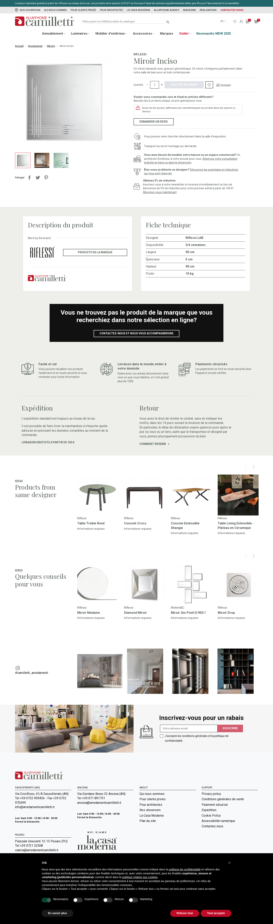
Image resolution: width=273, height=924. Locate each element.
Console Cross (135, 523)
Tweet (37, 177)
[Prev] (246, 467)
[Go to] (97, 495)
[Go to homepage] (44, 21)
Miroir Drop (226, 613)
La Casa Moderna (138, 10)
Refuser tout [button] (185, 913)
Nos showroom (27, 10)
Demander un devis (153, 121)
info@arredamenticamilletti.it (35, 807)
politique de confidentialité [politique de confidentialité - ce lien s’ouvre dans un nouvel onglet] (185, 869)
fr (222, 21)
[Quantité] (154, 85)
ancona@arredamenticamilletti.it (99, 803)
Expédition (209, 810)
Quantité (138, 84)
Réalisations (208, 10)
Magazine (189, 10)
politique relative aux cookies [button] (140, 877)
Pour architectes (111, 10)
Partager (29, 177)
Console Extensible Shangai (185, 525)
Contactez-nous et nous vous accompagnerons (136, 333)
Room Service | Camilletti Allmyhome (165, 846)
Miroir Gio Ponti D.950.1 (188, 613)
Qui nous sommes (55, 10)
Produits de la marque (95, 252)
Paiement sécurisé (215, 805)
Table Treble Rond (90, 523)
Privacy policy (211, 794)
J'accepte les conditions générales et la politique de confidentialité (197, 738)
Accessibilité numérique (218, 821)
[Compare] (223, 85)
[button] (229, 863)
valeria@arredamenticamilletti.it (36, 850)
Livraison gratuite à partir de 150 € (48, 442)
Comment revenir (154, 443)
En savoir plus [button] (57, 913)
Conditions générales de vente (223, 799)
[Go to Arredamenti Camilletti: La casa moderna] (97, 840)
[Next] (253, 467)
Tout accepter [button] (216, 913)
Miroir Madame (88, 613)
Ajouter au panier (184, 84)
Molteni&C (177, 607)
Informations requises (91, 528)
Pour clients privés (83, 10)
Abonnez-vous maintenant (160, 192)
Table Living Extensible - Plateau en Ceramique (236, 525)
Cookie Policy (211, 815)
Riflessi (140, 54)
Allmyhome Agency (166, 10)
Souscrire (230, 728)
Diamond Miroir (135, 613)
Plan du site (147, 821)
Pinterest (46, 177)
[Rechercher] (123, 22)
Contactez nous (231, 10)
